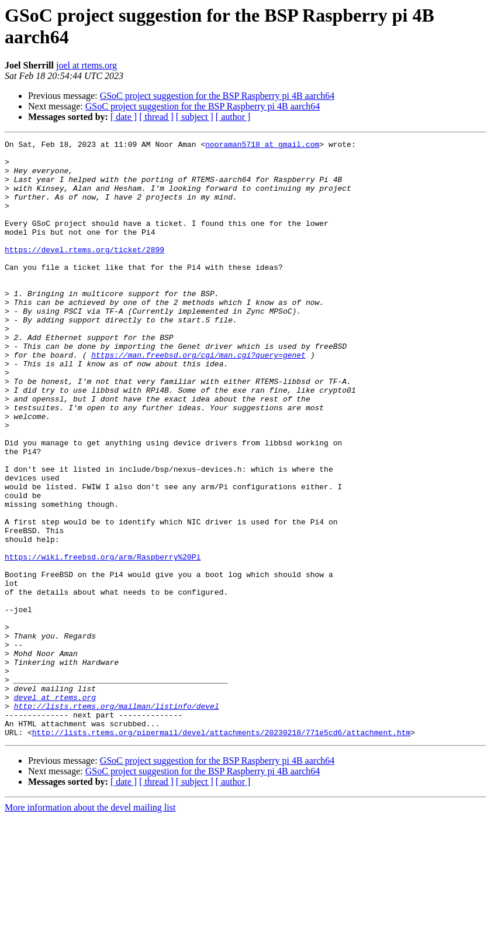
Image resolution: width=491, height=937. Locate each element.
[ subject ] (194, 117)
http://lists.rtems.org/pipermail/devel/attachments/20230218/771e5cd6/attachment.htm (221, 851)
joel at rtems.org (86, 65)
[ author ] (233, 117)
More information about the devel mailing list (90, 927)
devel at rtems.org (55, 809)
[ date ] (123, 117)
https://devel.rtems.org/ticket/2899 (84, 272)
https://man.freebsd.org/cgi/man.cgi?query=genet (198, 398)
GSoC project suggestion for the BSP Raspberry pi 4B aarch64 (217, 96)
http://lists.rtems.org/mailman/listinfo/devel (116, 820)
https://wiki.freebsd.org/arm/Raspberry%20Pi (102, 641)
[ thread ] (156, 117)
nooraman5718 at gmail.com (262, 145)
